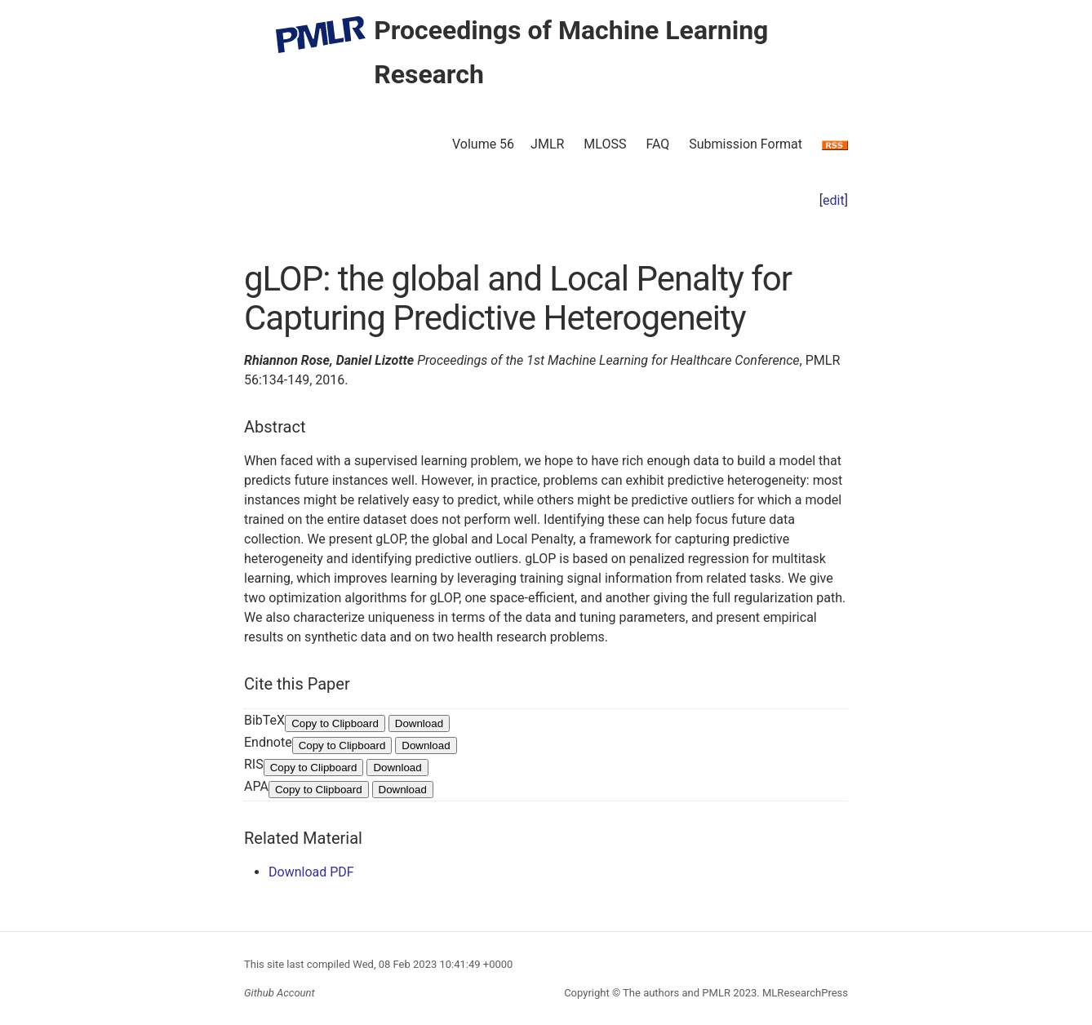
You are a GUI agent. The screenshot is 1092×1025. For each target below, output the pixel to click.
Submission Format (745, 144)
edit (834, 200)
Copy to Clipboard (335, 723)
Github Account (279, 993)
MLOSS (605, 144)
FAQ (657, 144)
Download (419, 723)
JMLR (547, 144)
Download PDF (311, 872)
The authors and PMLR (676, 993)
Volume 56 (483, 144)
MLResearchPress (804, 993)
